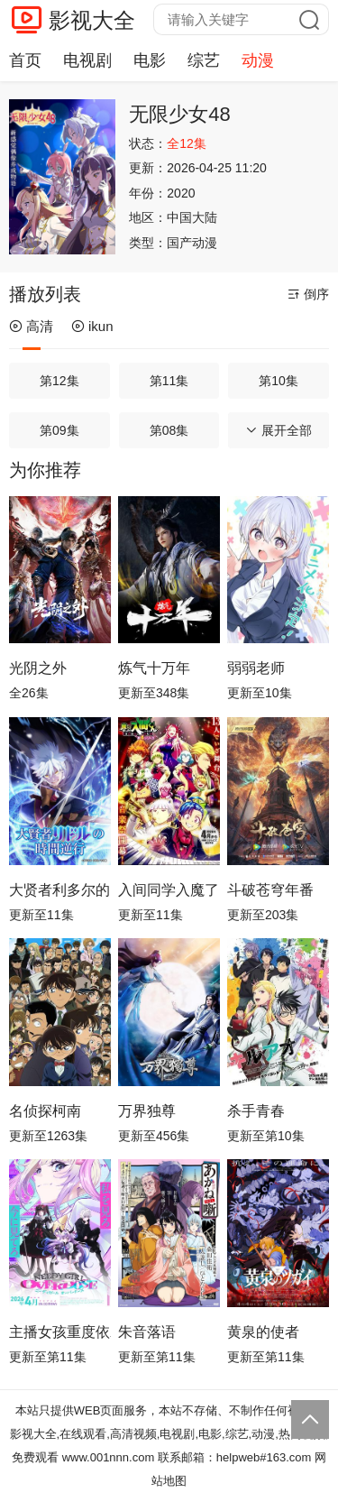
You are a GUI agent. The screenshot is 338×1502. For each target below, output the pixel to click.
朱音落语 (147, 1332)
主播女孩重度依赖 (60, 1332)
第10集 (278, 380)
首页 (25, 60)
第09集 (59, 430)
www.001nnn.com (108, 1457)
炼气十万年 (154, 668)
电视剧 (87, 60)
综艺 (203, 60)
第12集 (59, 380)
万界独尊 (147, 1111)
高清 (31, 326)
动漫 (258, 60)
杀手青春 (256, 1111)
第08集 (169, 430)
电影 (149, 60)
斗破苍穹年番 (270, 890)
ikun (92, 326)
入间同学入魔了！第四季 (169, 890)
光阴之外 (38, 668)
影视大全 (92, 20)
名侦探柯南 (45, 1111)
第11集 (169, 380)
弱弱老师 (256, 668)
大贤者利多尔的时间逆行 (60, 890)
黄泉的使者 (263, 1332)
